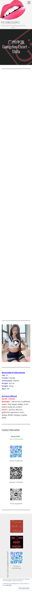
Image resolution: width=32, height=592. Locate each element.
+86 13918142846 (16, 439)
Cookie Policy (8, 585)
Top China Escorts (10, 22)
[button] (29, 2)
